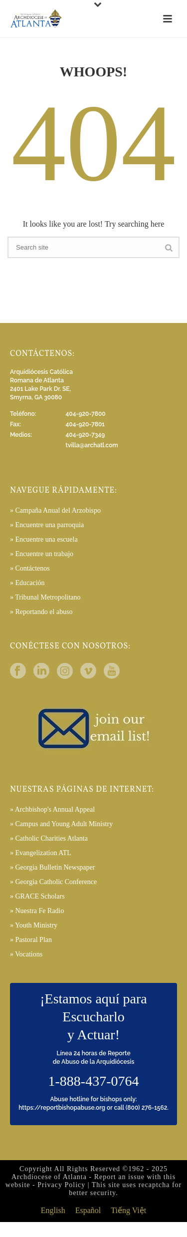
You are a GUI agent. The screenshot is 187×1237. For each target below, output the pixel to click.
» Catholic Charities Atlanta (49, 838)
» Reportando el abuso (41, 612)
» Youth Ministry (33, 925)
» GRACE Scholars (37, 896)
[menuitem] (53, 1211)
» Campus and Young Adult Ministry (61, 824)
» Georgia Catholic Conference (53, 882)
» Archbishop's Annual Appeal (52, 809)
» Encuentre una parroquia (47, 525)
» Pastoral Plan (31, 939)
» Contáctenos (30, 568)
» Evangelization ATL (40, 853)
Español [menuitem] (88, 1211)
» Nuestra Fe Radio (37, 911)
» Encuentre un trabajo (41, 554)
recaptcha (154, 1185)
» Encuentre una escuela (44, 539)
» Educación (27, 583)
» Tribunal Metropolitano (45, 597)
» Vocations (26, 954)
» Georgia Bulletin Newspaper (52, 867)
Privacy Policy (61, 1185)
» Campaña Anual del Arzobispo (55, 510)
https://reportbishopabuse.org (61, 1107)
